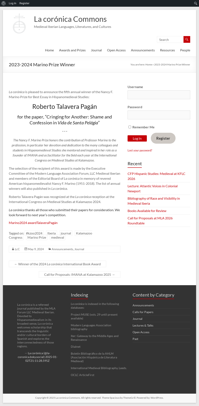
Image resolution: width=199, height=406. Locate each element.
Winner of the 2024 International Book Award (57, 264)
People (185, 50)
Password (135, 107)
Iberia (51, 233)
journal (66, 233)
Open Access (116, 50)
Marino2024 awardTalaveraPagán (33, 223)
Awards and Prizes (72, 50)
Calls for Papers (143, 312)
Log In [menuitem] (12, 3)
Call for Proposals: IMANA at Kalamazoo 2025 (79, 274)
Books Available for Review (147, 211)
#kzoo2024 (34, 233)
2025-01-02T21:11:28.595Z (41, 358)
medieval (57, 237)
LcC (17, 249)
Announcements (143, 50)
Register (163, 138)
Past (135, 339)
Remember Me (141, 127)
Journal (96, 50)
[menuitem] (3, 3)
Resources (167, 50)
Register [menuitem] (24, 3)
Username (135, 87)
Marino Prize (36, 237)
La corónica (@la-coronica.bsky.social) (34, 355)
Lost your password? (140, 150)
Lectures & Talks (143, 325)
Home (49, 50)
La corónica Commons (70, 18)
